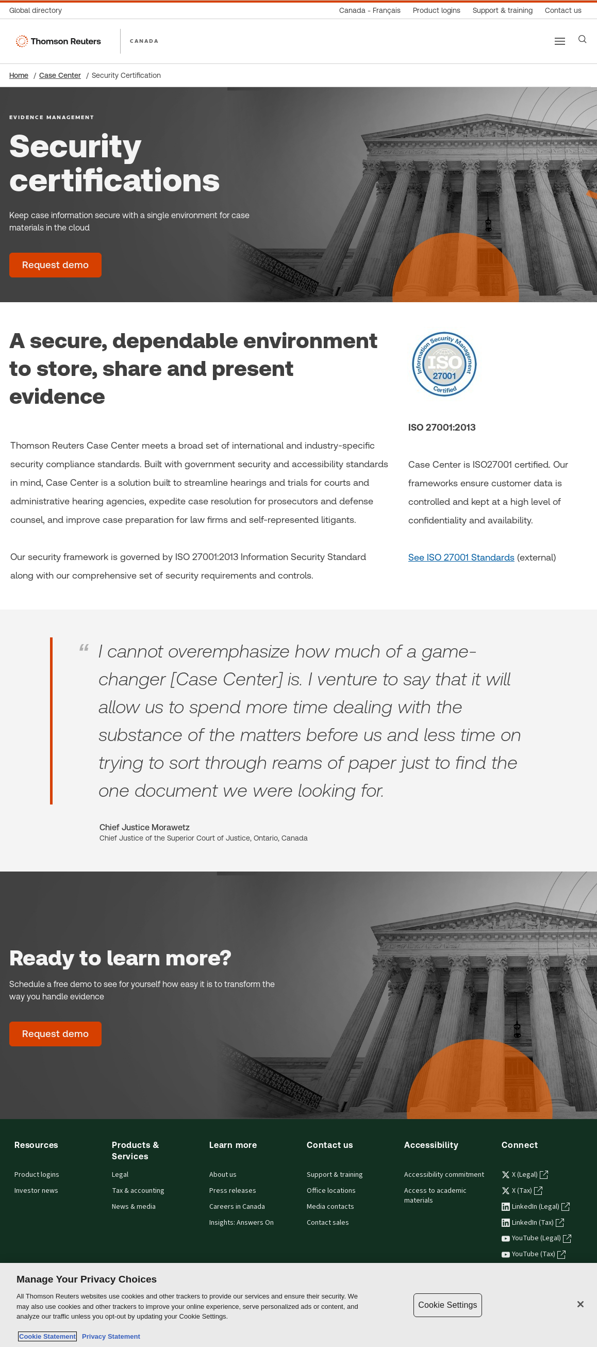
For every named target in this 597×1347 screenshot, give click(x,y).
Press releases (232, 1190)
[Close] (580, 1304)
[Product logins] (437, 11)
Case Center (60, 75)
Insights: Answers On (241, 1222)
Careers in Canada (237, 1206)
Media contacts (330, 1206)
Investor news (36, 1190)
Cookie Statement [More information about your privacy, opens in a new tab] (47, 1336)
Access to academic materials (435, 1195)
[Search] (582, 39)
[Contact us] (563, 11)
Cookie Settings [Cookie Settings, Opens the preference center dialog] (447, 1305)
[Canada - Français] (370, 11)
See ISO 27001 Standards (461, 557)
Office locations (331, 1190)
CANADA (144, 40)
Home (18, 75)
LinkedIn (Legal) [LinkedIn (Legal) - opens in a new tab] (536, 1206)
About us (223, 1174)
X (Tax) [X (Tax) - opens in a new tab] (522, 1190)
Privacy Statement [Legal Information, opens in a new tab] (109, 1336)
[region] (298, 1305)
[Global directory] (38, 11)
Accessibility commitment (444, 1174)
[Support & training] (503, 11)
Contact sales (328, 1222)
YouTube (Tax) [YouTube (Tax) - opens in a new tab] (534, 1254)
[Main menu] (560, 41)
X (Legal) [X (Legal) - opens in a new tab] (525, 1174)
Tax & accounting (138, 1190)
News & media (134, 1206)
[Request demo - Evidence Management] (55, 265)
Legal (120, 1174)
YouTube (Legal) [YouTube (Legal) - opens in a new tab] (536, 1238)
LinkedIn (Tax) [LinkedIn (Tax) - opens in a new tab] (533, 1222)
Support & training (335, 1174)
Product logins (36, 1174)
